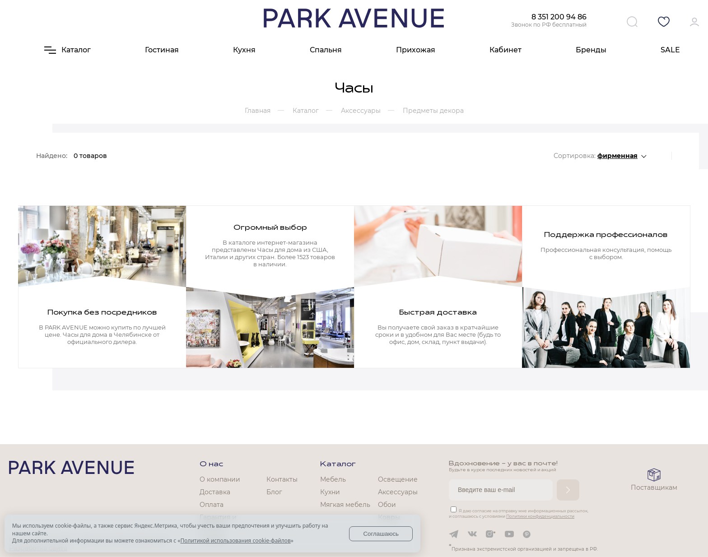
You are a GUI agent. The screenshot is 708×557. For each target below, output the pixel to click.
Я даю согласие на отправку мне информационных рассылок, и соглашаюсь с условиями (518, 513)
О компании (220, 479)
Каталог (338, 464)
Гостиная (162, 50)
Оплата (212, 505)
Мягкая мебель (345, 505)
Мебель (333, 479)
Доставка (215, 492)
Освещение (398, 479)
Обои (387, 505)
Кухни (330, 492)
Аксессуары (398, 492)
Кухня (244, 50)
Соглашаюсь (381, 533)
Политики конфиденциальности (540, 516)
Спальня (326, 50)
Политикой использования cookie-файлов (235, 540)
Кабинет (505, 50)
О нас (211, 464)
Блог (274, 492)
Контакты (282, 479)
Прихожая (415, 50)
